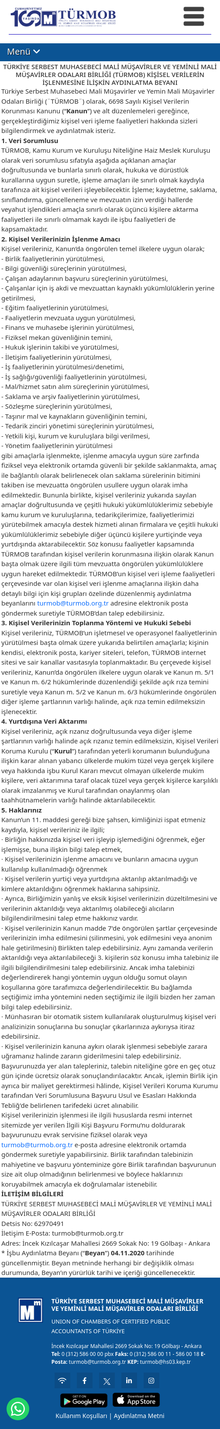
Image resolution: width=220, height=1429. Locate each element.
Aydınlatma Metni (139, 1415)
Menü (24, 51)
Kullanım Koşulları (81, 1415)
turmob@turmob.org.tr (73, 603)
